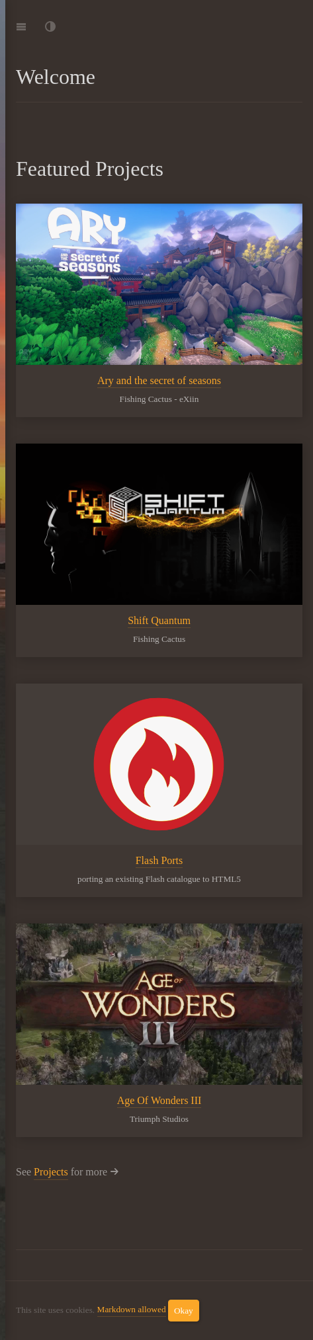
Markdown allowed (131, 1309)
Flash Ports (159, 859)
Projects (51, 1171)
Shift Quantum (159, 620)
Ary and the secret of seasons (159, 380)
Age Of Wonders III (159, 1099)
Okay (183, 1311)
